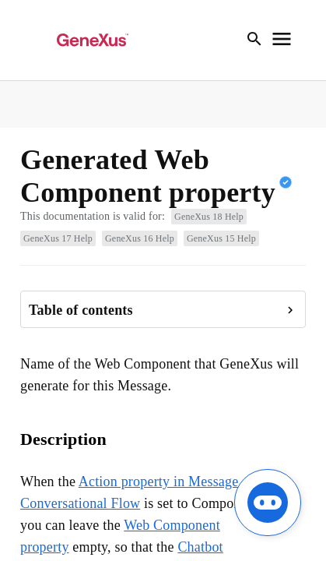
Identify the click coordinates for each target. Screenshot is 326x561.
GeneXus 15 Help (221, 238)
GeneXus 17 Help (58, 238)
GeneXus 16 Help (139, 238)
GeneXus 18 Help (209, 216)
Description (63, 439)
